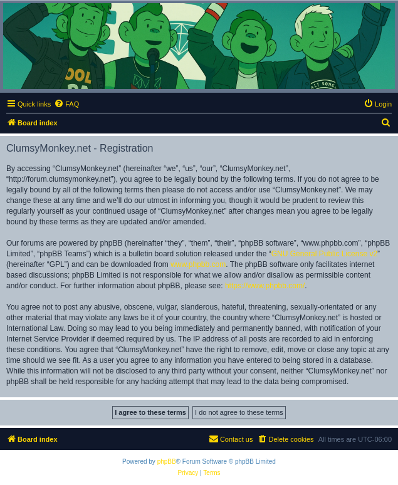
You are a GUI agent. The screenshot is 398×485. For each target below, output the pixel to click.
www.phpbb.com (198, 264)
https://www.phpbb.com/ (265, 285)
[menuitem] (66, 104)
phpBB (166, 461)
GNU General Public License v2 (324, 253)
